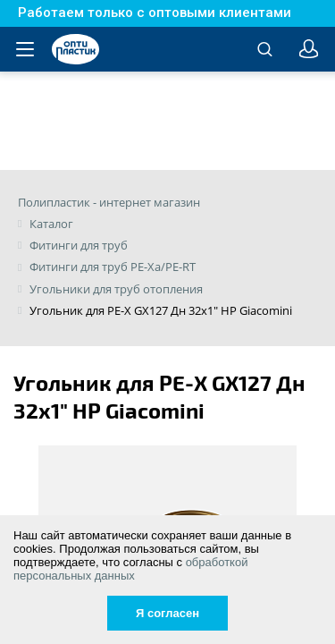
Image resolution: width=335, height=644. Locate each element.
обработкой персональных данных (130, 568)
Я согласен (167, 613)
